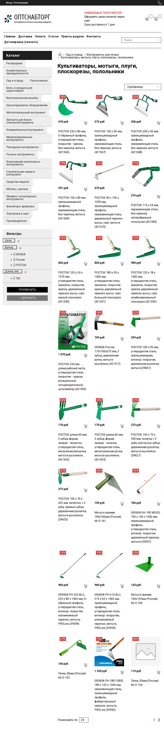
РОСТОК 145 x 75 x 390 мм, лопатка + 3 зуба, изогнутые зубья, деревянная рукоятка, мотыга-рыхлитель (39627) (145, 445)
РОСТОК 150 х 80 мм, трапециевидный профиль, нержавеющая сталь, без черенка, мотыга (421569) (72, 208)
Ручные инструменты (20, 154)
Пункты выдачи (72, 36)
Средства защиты (17, 181)
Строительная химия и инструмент (20, 173)
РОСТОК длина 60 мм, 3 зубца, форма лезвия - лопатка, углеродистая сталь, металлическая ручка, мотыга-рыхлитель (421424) (109, 447)
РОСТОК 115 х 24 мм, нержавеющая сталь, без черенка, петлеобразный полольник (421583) (145, 213)
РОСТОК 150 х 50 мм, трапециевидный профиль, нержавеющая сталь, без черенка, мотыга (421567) (108, 142)
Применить (27, 289)
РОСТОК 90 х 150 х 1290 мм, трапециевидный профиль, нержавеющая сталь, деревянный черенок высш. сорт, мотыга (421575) (108, 212)
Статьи (53, 36)
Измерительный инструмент (24, 129)
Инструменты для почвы (103, 54)
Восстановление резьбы (22, 98)
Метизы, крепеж (17, 189)
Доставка (25, 36)
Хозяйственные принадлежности (17, 72)
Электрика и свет (17, 213)
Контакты (94, 36)
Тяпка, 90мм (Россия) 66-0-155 (72, 675)
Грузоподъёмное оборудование (27, 105)
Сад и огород (74, 54)
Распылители (38, 80)
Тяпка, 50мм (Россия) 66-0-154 (144, 683)
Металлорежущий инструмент (26, 112)
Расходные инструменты (22, 147)
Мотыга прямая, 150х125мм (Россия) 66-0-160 (144, 599)
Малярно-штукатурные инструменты (21, 198)
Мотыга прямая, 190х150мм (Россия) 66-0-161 (108, 517)
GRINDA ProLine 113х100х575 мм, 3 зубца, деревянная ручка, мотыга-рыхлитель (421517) (107, 355)
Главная (9, 36)
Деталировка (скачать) (21, 42)
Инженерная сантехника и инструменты (23, 163)
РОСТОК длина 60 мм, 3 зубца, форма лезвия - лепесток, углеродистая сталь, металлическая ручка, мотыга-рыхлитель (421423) (72, 447)
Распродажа (14, 63)
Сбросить (28, 298)
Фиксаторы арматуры (20, 206)
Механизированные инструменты (19, 138)
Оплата (40, 36)
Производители (16, 221)
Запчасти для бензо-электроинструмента (19, 121)
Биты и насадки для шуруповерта (19, 89)
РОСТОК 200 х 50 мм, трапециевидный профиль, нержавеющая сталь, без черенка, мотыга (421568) (145, 142)
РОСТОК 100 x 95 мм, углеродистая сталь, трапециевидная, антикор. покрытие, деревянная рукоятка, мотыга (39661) (145, 358)
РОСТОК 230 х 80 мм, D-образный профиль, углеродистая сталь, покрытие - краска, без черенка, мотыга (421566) (72, 142)
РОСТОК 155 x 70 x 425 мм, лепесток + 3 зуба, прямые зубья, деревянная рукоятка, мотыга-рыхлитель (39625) (72, 509)
